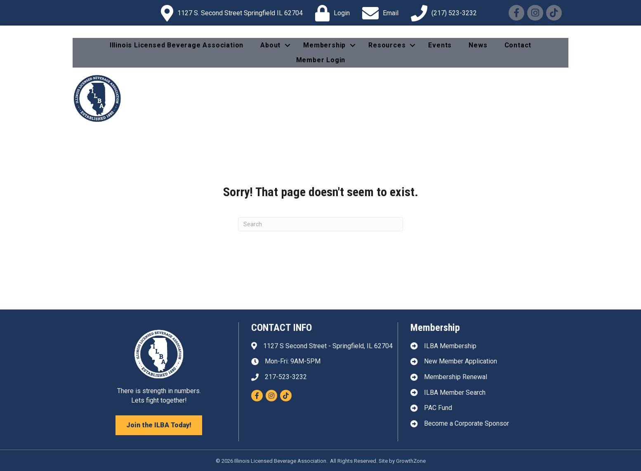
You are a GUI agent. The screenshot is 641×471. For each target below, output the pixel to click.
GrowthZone (411, 461)
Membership (324, 45)
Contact (518, 45)
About (270, 45)
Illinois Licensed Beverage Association (176, 45)
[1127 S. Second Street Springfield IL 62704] (230, 13)
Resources (386, 45)
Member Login (321, 60)
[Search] (320, 224)
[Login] (330, 13)
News (478, 45)
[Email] (378, 13)
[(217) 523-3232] (442, 13)
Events (440, 45)
